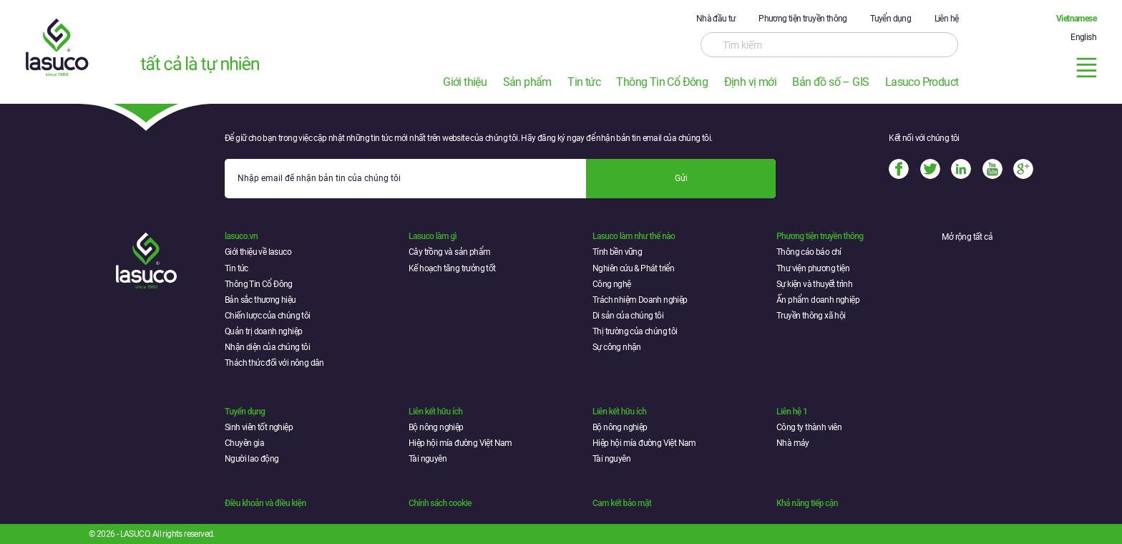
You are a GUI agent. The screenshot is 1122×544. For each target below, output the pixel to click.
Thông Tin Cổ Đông (662, 82)
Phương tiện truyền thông (802, 19)
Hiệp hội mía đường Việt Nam (460, 443)
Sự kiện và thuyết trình (814, 284)
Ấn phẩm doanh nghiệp (817, 300)
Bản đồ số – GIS (830, 82)
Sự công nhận (616, 347)
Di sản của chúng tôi (627, 316)
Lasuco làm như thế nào (633, 236)
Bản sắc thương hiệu (260, 300)
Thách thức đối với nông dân (274, 363)
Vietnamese (1076, 19)
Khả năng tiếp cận (807, 503)
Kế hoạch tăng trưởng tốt (452, 268)
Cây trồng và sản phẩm (449, 252)
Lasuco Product (922, 82)
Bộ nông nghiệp (436, 427)
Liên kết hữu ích (435, 412)
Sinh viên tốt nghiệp (259, 427)
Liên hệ (947, 19)
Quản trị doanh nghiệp (263, 331)
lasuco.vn (241, 236)
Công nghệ (611, 284)
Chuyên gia (244, 443)
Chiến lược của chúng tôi (268, 316)
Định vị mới (750, 82)
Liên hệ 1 (791, 412)
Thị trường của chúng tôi (635, 331)
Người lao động (252, 459)
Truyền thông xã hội (811, 316)
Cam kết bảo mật (621, 503)
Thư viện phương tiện (812, 268)
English (1083, 37)
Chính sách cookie (440, 503)
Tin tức (583, 82)
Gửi (681, 178)
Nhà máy (792, 443)
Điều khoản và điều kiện (265, 503)
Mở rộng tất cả (967, 237)
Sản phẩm (527, 82)
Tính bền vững (617, 252)
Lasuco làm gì (433, 236)
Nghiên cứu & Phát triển (633, 268)
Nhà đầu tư (716, 19)
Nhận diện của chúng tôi (267, 347)
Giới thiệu (465, 82)
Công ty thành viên (808, 427)
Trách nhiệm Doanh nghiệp (640, 300)
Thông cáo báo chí (808, 252)
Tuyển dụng (890, 19)
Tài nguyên (428, 459)
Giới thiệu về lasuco (258, 252)
